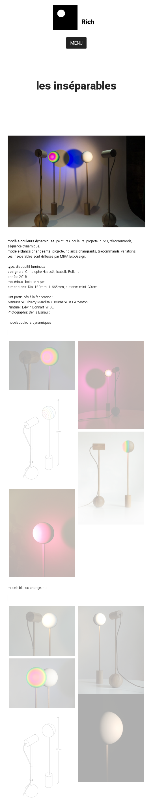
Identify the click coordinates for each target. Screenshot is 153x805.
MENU (76, 43)
